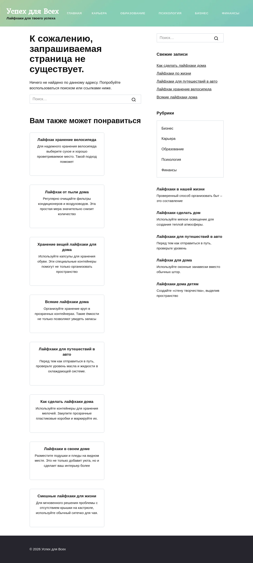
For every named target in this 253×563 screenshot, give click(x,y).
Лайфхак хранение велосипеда (66, 140)
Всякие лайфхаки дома (67, 302)
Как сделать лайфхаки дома (66, 402)
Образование (132, 13)
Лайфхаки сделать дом (179, 213)
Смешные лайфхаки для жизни (66, 496)
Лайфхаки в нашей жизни (181, 189)
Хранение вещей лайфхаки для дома (66, 247)
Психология (170, 13)
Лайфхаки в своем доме (67, 449)
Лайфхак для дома (174, 260)
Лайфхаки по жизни (174, 73)
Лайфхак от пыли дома (67, 192)
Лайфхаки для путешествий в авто (67, 352)
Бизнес (201, 13)
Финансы (230, 13)
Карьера (99, 13)
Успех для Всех (32, 11)
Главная (74, 13)
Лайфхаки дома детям (178, 284)
